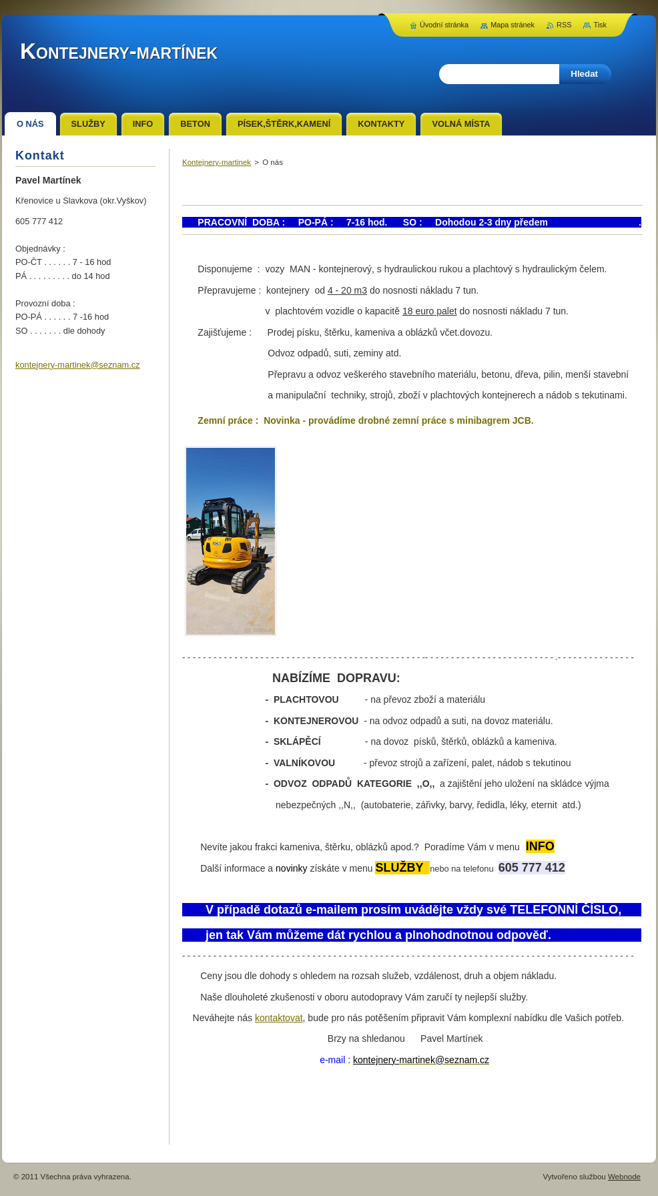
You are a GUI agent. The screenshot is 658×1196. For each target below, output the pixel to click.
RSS (564, 25)
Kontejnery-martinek (216, 162)
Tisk (600, 25)
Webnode (624, 1177)
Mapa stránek (512, 25)
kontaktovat (279, 1017)
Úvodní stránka (444, 25)
